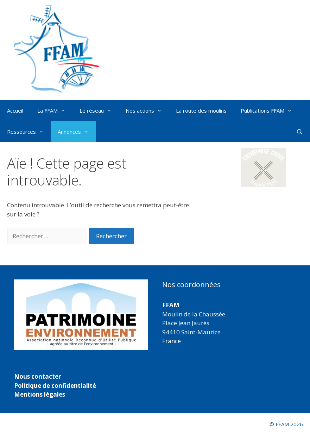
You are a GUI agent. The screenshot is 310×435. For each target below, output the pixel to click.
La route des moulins (201, 110)
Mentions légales (39, 394)
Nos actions (147, 110)
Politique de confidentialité (55, 386)
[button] (263, 167)
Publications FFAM (270, 110)
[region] (81, 314)
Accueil (15, 110)
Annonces (77, 131)
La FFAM (54, 110)
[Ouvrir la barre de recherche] (299, 131)
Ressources (29, 131)
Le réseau (99, 110)
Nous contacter (37, 376)
